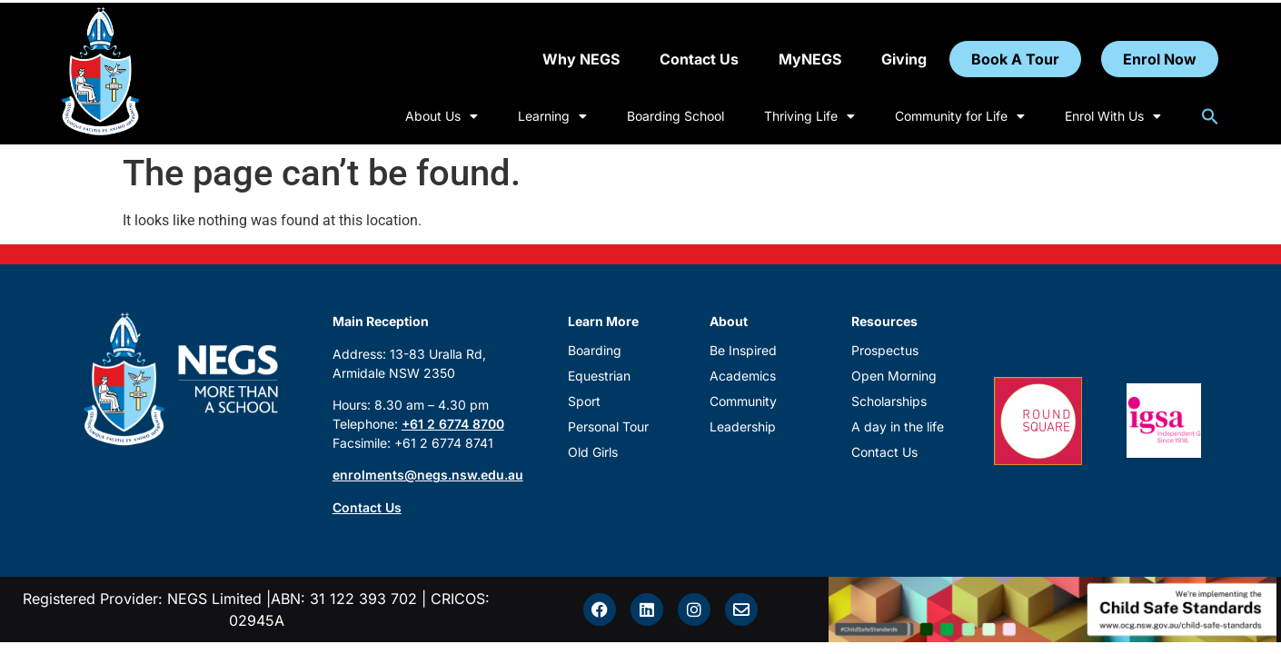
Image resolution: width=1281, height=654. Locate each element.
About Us (441, 116)
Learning (552, 116)
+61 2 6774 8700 (453, 423)
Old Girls (593, 452)
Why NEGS (581, 59)
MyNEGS (810, 59)
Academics (743, 375)
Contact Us (699, 59)
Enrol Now (1160, 59)
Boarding (594, 350)
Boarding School (675, 116)
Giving (904, 59)
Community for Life (960, 116)
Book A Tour (1015, 59)
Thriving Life (809, 116)
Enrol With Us (1113, 116)
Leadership (743, 426)
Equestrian (599, 375)
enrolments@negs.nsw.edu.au (428, 474)
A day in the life (897, 426)
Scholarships (889, 401)
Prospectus (885, 350)
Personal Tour (608, 426)
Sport (584, 401)
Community (743, 401)
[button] (1210, 116)
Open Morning (894, 375)
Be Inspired (743, 350)
